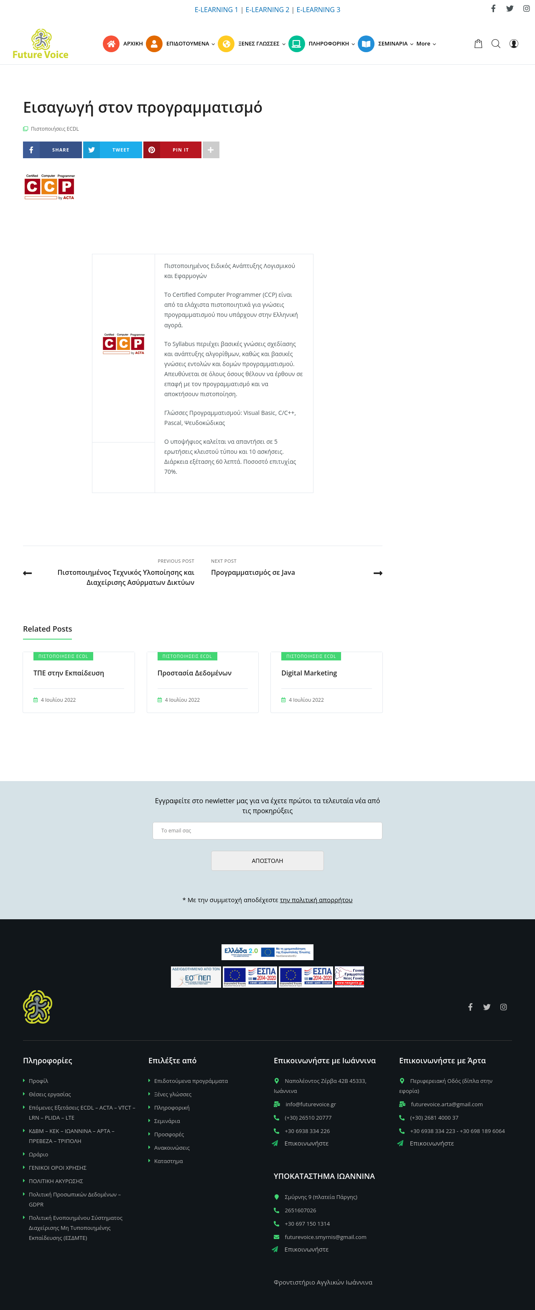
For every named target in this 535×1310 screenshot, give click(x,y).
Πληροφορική (172, 1107)
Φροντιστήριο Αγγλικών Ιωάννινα (323, 1282)
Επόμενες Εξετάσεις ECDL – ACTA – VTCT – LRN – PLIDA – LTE (82, 1112)
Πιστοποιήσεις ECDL (55, 128)
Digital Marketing (309, 673)
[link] (493, 8)
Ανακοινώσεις (172, 1147)
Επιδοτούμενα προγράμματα (191, 1081)
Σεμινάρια (167, 1121)
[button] (427, 43)
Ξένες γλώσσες (172, 1094)
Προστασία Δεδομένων (195, 673)
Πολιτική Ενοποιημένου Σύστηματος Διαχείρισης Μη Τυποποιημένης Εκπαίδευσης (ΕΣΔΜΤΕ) (75, 1228)
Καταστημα (168, 1161)
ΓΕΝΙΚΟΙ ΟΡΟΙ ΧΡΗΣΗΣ (58, 1167)
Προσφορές (169, 1134)
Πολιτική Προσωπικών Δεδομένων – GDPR (75, 1199)
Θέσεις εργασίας (50, 1094)
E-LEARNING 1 (217, 9)
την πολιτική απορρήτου (316, 899)
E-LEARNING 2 (268, 9)
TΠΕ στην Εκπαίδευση (68, 673)
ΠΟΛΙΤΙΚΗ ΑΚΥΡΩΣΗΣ (56, 1181)
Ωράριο (38, 1154)
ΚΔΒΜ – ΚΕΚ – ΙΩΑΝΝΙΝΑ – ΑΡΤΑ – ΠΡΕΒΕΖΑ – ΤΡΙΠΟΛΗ (72, 1136)
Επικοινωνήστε (300, 1143)
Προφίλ (38, 1081)
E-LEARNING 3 (319, 9)
